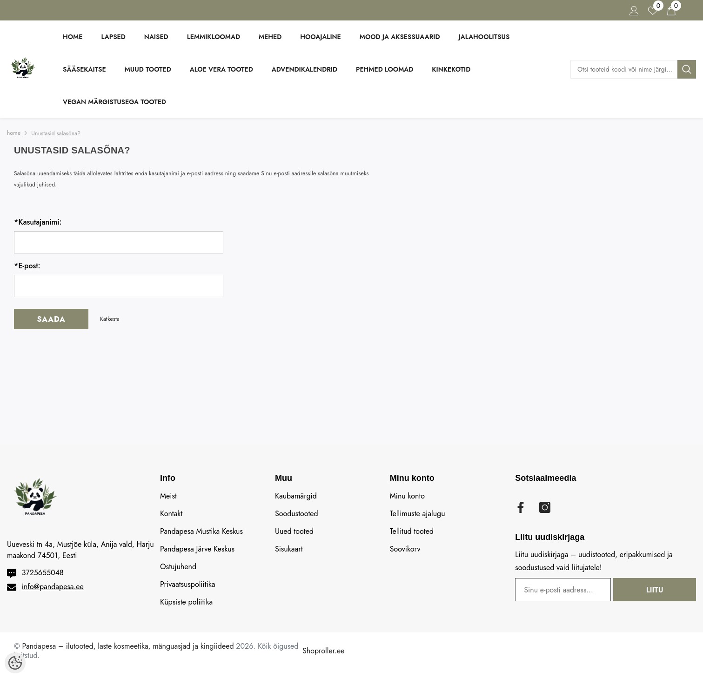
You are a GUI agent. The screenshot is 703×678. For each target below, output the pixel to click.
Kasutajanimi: (37, 222)
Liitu (667, 590)
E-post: (27, 266)
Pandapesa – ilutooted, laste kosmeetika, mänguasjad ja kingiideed (128, 646)
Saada (51, 319)
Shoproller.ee (323, 650)
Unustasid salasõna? (55, 133)
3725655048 (43, 572)
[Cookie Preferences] (15, 662)
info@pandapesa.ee (53, 586)
